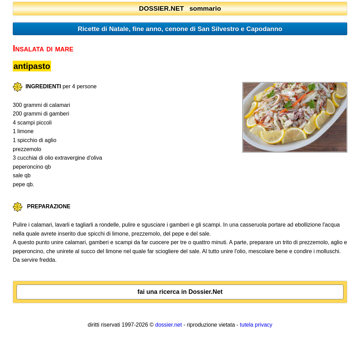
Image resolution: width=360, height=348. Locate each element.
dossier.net (168, 325)
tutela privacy (256, 325)
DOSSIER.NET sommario (180, 8)
